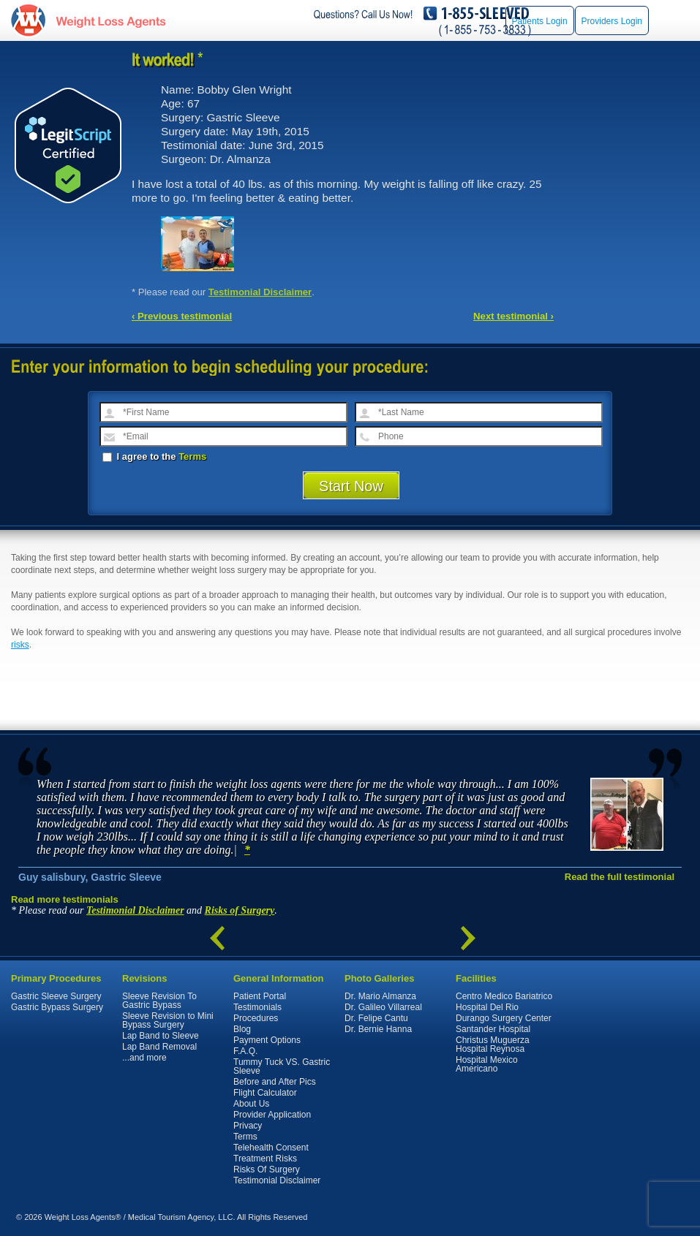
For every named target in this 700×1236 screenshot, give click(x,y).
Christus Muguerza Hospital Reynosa (493, 1044)
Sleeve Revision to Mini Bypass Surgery (168, 1020)
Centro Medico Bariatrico (504, 996)
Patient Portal (259, 996)
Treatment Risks (265, 1158)
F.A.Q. (245, 1051)
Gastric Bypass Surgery (57, 1007)
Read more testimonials (64, 899)
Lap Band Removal (159, 1047)
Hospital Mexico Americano (487, 1064)
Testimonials (257, 1007)
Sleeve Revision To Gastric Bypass (159, 1000)
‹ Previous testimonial (182, 316)
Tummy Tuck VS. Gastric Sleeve (281, 1066)
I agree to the (154, 456)
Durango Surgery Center (504, 1018)
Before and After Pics (274, 1082)
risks (20, 645)
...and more (144, 1058)
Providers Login (612, 21)
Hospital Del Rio (487, 1007)
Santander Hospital (493, 1029)
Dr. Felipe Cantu (376, 1018)
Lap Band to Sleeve (160, 1036)
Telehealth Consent (271, 1147)
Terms (192, 456)
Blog (242, 1029)
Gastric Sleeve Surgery (56, 996)
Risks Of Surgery (266, 1169)
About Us (251, 1104)
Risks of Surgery (240, 910)
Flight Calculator (265, 1093)
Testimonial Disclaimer (260, 292)
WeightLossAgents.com (110, 21)
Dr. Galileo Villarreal (383, 1007)
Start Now (351, 486)
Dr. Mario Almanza (380, 996)
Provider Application (272, 1115)
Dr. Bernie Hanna (378, 1029)
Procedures (255, 1018)
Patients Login (540, 21)
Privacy (247, 1126)
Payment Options (267, 1040)
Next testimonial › (513, 316)
